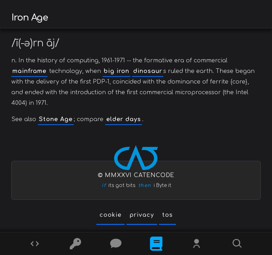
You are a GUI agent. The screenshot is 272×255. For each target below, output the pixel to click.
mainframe (29, 71)
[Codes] (34, 243)
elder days (123, 119)
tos (167, 215)
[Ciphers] (75, 243)
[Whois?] (196, 243)
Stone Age (56, 119)
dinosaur (147, 71)
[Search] (237, 243)
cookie (110, 215)
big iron (116, 71)
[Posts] (115, 243)
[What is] (156, 243)
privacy (142, 215)
